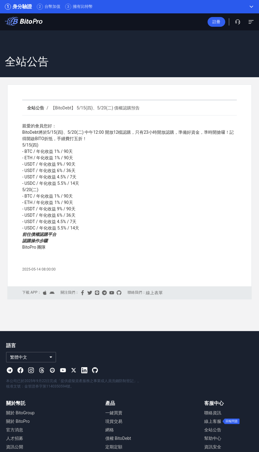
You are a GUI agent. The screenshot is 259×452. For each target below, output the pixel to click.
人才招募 (14, 438)
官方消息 (14, 429)
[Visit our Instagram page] (31, 370)
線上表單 (154, 292)
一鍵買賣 (113, 412)
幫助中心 (212, 438)
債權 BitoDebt (118, 438)
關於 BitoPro (18, 421)
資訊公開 (14, 446)
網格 (109, 429)
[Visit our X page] (74, 370)
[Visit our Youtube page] (63, 370)
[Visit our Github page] (95, 370)
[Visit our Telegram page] (10, 370)
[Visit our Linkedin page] (84, 370)
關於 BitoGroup (20, 412)
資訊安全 (212, 446)
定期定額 (113, 446)
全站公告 (212, 429)
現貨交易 (113, 421)
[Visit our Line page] (52, 370)
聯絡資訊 (212, 412)
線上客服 (212, 421)
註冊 (216, 21)
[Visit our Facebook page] (20, 370)
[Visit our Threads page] (42, 370)
